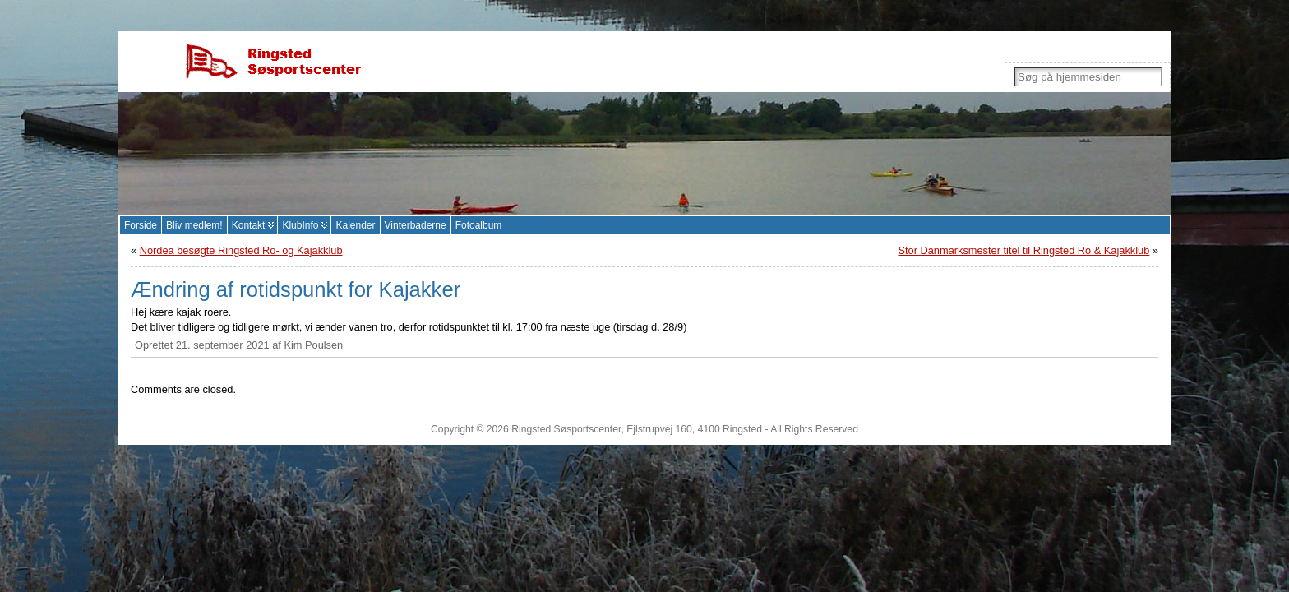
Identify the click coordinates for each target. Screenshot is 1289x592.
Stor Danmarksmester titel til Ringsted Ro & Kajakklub (1023, 250)
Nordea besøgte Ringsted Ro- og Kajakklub (241, 250)
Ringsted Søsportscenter (566, 429)
